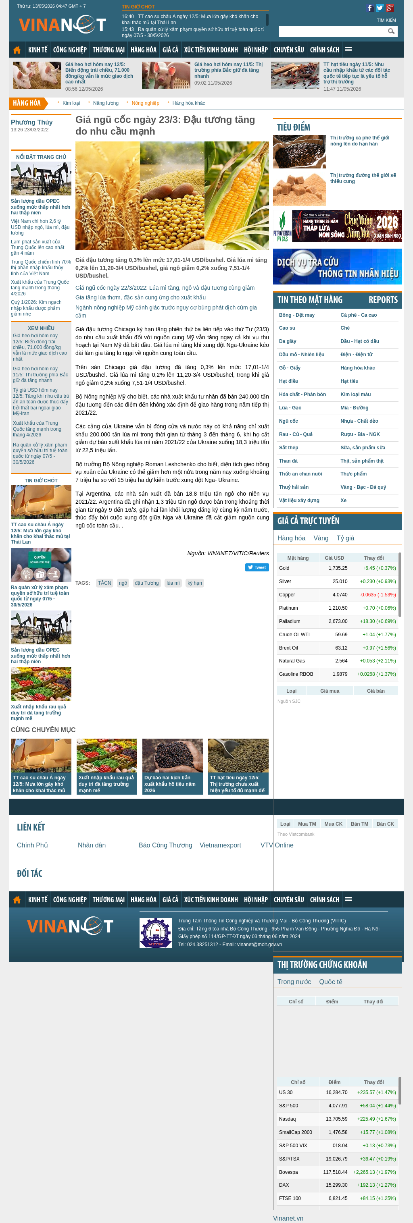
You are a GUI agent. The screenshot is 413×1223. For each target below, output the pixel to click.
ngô (123, 583)
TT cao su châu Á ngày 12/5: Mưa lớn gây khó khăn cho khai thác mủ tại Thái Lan (190, 19)
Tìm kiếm (386, 20)
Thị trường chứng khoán (322, 965)
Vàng (320, 538)
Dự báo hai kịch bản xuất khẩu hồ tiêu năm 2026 (170, 784)
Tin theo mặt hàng (309, 300)
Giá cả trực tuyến (308, 522)
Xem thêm (348, 49)
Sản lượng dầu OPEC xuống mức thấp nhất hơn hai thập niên (40, 207)
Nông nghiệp (145, 103)
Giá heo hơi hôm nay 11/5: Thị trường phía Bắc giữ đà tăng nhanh (228, 70)
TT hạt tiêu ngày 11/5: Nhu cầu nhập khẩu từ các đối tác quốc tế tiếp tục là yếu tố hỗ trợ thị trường (356, 73)
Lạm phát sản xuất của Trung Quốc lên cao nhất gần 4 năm (37, 247)
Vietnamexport (220, 845)
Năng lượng (106, 103)
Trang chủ (17, 50)
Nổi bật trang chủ (41, 157)
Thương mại (109, 50)
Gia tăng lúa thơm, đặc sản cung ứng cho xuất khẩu (140, 297)
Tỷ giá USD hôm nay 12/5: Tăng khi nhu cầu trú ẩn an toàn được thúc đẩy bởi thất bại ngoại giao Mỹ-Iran (41, 401)
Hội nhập (256, 50)
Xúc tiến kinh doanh (211, 50)
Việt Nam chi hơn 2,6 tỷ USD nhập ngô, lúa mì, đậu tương (40, 227)
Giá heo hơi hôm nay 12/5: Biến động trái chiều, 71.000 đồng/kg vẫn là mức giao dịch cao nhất (99, 73)
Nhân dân (92, 845)
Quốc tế (330, 981)
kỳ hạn (195, 583)
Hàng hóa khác (189, 103)
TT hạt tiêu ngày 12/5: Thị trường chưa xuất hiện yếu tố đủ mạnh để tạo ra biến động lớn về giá (237, 790)
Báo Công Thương (165, 845)
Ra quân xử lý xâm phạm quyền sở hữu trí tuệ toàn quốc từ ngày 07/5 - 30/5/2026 (194, 32)
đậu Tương (147, 583)
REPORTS (383, 300)
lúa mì (173, 583)
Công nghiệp (70, 50)
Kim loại (71, 103)
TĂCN (104, 583)
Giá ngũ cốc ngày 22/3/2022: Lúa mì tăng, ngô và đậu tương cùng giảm (164, 287)
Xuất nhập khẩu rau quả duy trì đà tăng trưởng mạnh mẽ (38, 712)
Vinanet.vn (288, 1218)
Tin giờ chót (138, 7)
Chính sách (324, 50)
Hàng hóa (143, 50)
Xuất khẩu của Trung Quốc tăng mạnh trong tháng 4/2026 (40, 288)
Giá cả (170, 50)
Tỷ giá (346, 538)
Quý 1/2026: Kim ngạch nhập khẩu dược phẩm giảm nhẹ (36, 308)
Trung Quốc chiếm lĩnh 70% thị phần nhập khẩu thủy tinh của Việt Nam (41, 267)
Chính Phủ (32, 845)
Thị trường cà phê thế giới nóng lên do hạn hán (360, 140)
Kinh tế (37, 50)
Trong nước (294, 981)
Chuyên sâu (289, 50)
